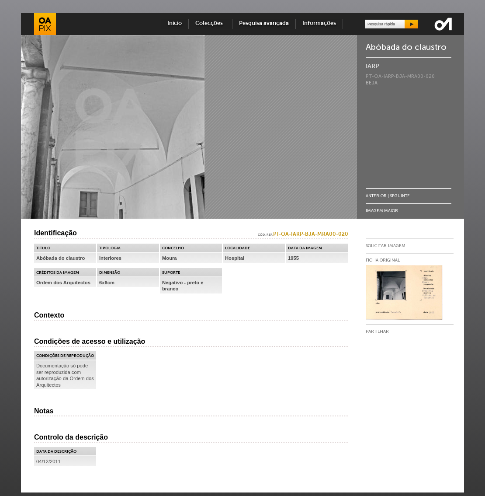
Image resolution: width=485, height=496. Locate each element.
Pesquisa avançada (264, 23)
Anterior (376, 195)
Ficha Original (383, 260)
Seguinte (400, 195)
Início (174, 23)
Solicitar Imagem (385, 245)
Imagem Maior (382, 210)
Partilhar (377, 331)
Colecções (210, 23)
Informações (319, 23)
